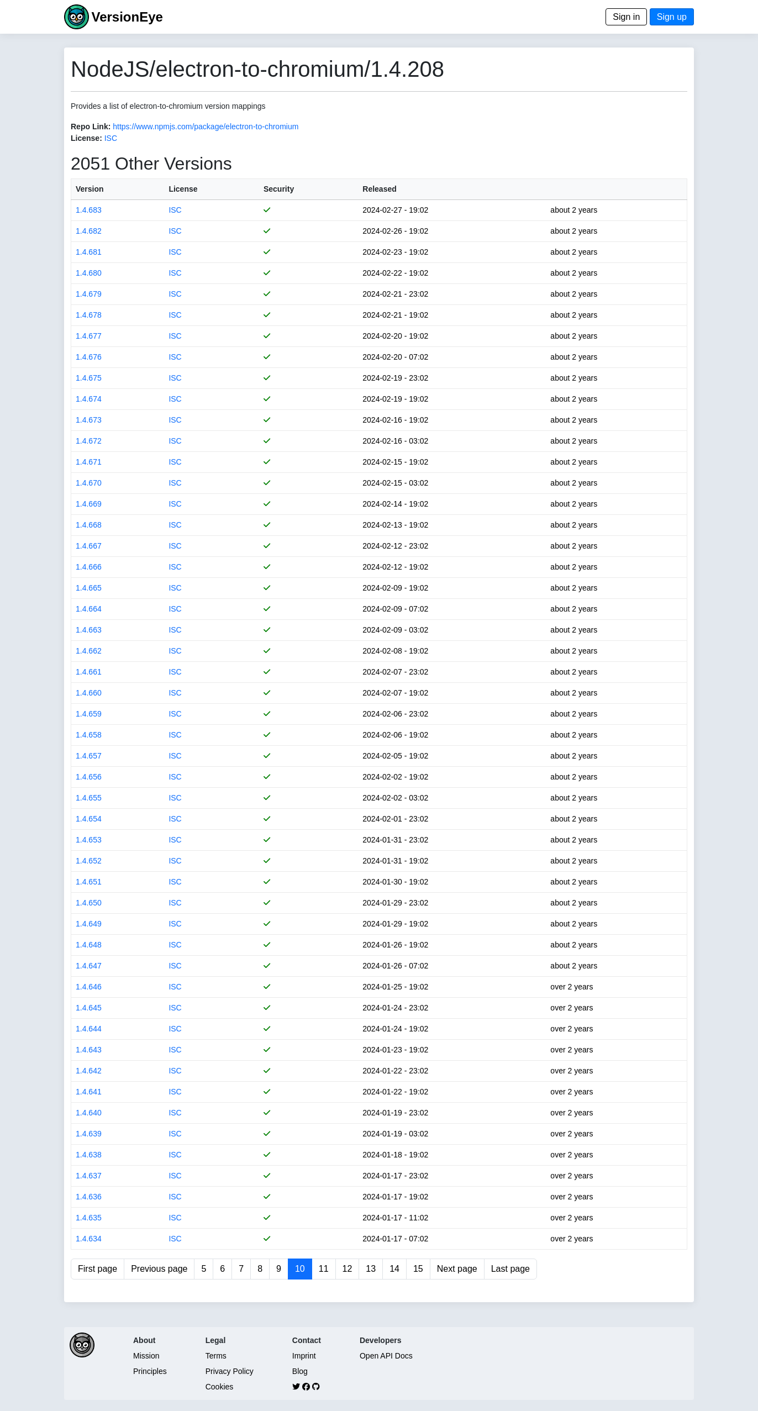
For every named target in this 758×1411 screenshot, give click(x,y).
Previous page (159, 1268)
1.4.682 (89, 231)
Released (379, 189)
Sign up (672, 17)
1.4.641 (89, 1091)
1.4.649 (89, 923)
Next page (457, 1268)
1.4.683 (89, 210)
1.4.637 (89, 1175)
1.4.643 (89, 1049)
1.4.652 (89, 860)
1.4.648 (89, 944)
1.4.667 (89, 545)
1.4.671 (89, 461)
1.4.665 (89, 587)
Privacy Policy (230, 1371)
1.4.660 (89, 692)
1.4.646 (89, 986)
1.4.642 (89, 1070)
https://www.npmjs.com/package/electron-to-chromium (205, 126)
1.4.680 (89, 272)
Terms (216, 1355)
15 (418, 1268)
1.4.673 (89, 419)
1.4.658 (89, 734)
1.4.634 (89, 1238)
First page (97, 1268)
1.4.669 (89, 503)
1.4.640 (89, 1112)
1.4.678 (89, 314)
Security (279, 189)
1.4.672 (89, 440)
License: (86, 138)
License (183, 189)
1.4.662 (89, 650)
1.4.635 (89, 1217)
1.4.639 (89, 1133)
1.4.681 (89, 252)
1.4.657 (89, 755)
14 (394, 1268)
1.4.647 (89, 965)
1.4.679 (89, 293)
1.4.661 (89, 671)
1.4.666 (89, 566)
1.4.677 (89, 335)
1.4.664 (89, 608)
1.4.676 (89, 356)
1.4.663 (89, 629)
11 (324, 1268)
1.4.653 (89, 839)
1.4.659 (89, 713)
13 (371, 1268)
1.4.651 (89, 881)
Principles (150, 1371)
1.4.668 (89, 524)
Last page (510, 1268)
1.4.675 (89, 377)
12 (347, 1268)
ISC (110, 138)
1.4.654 (89, 818)
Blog (300, 1371)
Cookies (220, 1386)
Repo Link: (90, 126)
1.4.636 (89, 1196)
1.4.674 (89, 398)
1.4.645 (89, 1007)
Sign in (626, 17)
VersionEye (126, 16)
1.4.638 (89, 1154)
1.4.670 (89, 482)
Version (90, 189)
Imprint (304, 1355)
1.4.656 (89, 776)
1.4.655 (89, 797)
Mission (146, 1355)
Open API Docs (386, 1355)
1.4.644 (89, 1028)
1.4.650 (89, 902)
